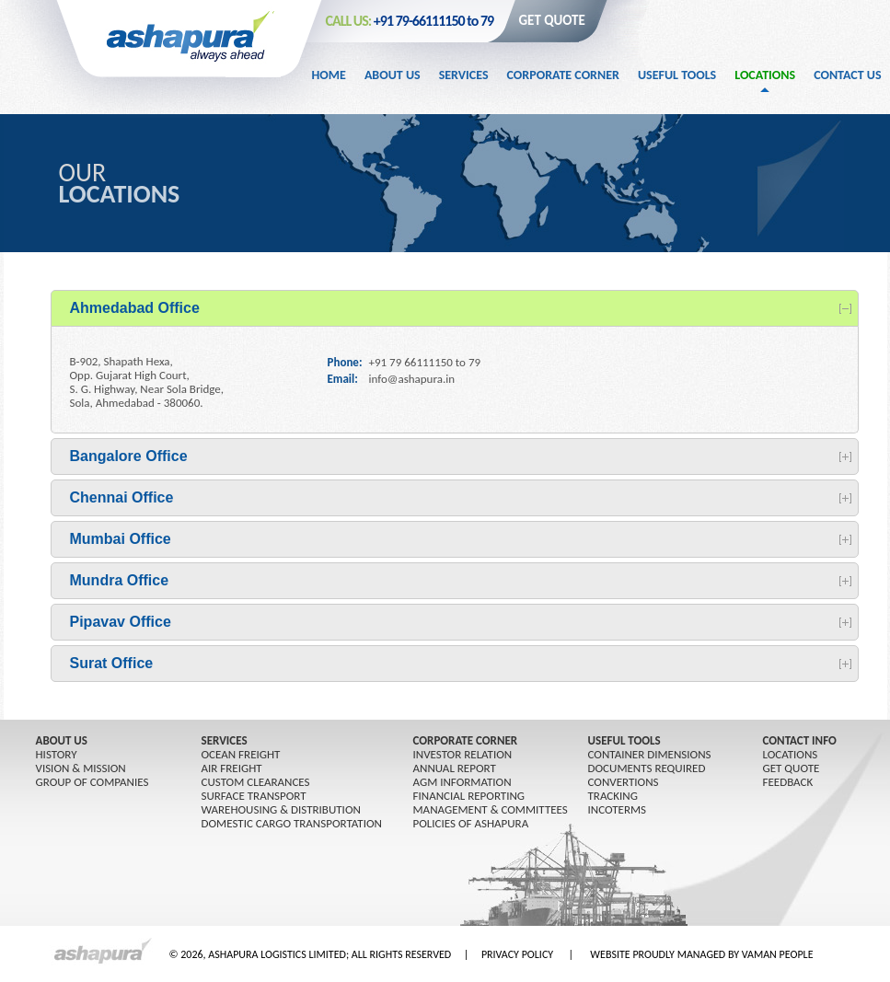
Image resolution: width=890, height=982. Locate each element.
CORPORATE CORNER (465, 740)
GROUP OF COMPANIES (92, 782)
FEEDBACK (788, 782)
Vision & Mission (81, 768)
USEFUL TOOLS (624, 740)
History (56, 754)
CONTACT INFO (800, 740)
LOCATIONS (790, 754)
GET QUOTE (552, 20)
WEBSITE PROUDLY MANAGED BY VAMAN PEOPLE (701, 954)
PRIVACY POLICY (517, 954)
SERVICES (225, 740)
